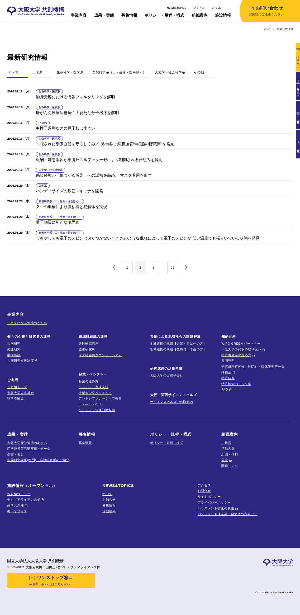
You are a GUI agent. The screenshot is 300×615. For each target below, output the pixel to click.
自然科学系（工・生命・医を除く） (119, 72)
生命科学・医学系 (70, 72)
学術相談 (13, 355)
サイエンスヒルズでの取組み (171, 401)
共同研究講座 (89, 343)
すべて (107, 494)
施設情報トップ (18, 494)
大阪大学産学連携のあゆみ (27, 442)
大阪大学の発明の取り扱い (241, 349)
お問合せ (204, 490)
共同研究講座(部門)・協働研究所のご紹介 (38, 460)
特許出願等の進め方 (236, 355)
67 (172, 267)
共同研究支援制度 (20, 360)
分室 (224, 460)
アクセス (199, 7)
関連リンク (229, 465)
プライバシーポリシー (214, 502)
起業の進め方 (89, 381)
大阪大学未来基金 (20, 393)
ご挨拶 (226, 442)
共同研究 (13, 343)
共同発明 (228, 360)
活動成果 (109, 511)
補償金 (226, 372)
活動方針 (228, 448)
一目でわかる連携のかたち (27, 323)
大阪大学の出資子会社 (166, 375)
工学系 (37, 72)
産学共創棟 (15, 505)
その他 (199, 72)
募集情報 (85, 442)
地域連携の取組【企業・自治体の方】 (178, 343)
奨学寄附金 (15, 398)
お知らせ (109, 499)
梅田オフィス (17, 511)
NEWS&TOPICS (177, 7)
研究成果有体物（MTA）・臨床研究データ (252, 366)
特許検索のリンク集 (236, 384)
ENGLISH (217, 7)
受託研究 (13, 349)
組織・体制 (229, 454)
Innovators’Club (90, 404)
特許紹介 (228, 378)
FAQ (224, 389)
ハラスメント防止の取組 (216, 508)
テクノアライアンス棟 (23, 499)
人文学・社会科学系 (170, 72)
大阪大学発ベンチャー (95, 393)
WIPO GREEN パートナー (240, 343)
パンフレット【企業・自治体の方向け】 (228, 514)
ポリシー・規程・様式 (166, 442)
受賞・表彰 (15, 454)
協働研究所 (87, 349)
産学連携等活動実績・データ (28, 448)
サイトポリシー (209, 496)
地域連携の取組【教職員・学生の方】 (178, 349)
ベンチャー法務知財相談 (97, 410)
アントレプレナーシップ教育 (100, 398)
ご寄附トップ (17, 387)
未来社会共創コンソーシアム (100, 355)
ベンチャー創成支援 (93, 387)
